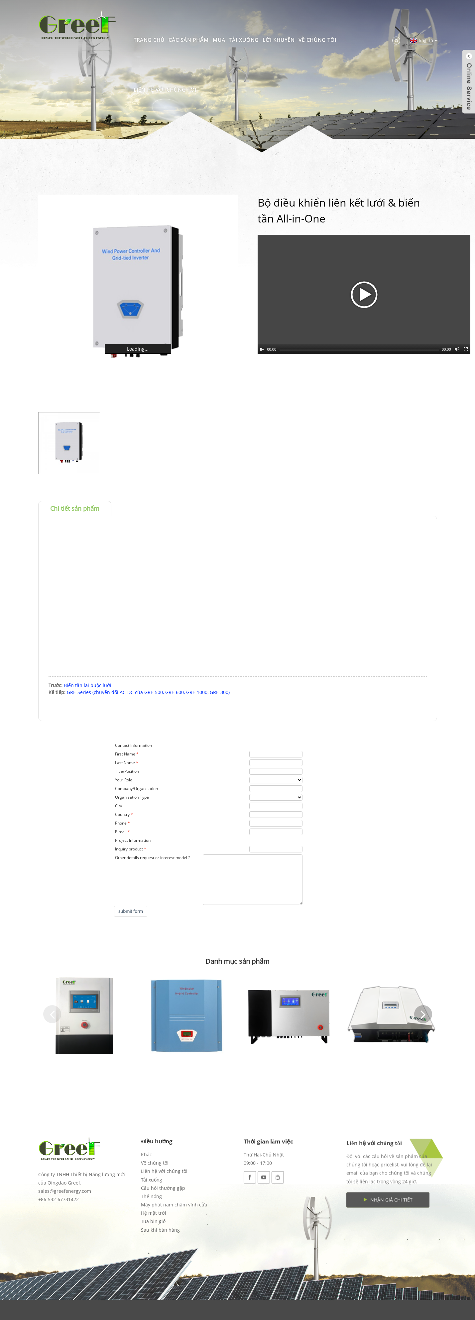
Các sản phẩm (189, 40)
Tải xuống (244, 40)
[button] (52, 1014)
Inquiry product (129, 849)
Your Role (123, 780)
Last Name (125, 762)
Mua (219, 40)
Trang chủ (149, 40)
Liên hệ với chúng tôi (165, 89)
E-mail (121, 832)
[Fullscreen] (465, 349)
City (118, 806)
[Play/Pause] (262, 349)
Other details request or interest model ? (152, 857)
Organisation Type (132, 797)
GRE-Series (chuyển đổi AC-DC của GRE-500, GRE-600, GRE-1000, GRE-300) (148, 692)
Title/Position (127, 771)
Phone (121, 823)
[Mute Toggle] (457, 349)
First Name (125, 754)
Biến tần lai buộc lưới (87, 685)
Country (122, 814)
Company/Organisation (136, 788)
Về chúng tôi (317, 40)
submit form (130, 911)
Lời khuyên (279, 40)
